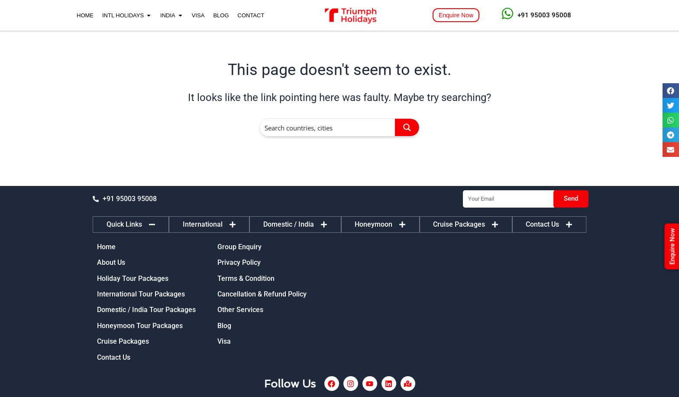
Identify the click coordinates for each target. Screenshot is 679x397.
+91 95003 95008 (544, 15)
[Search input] (328, 127)
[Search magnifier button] (407, 127)
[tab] (131, 224)
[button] (671, 90)
